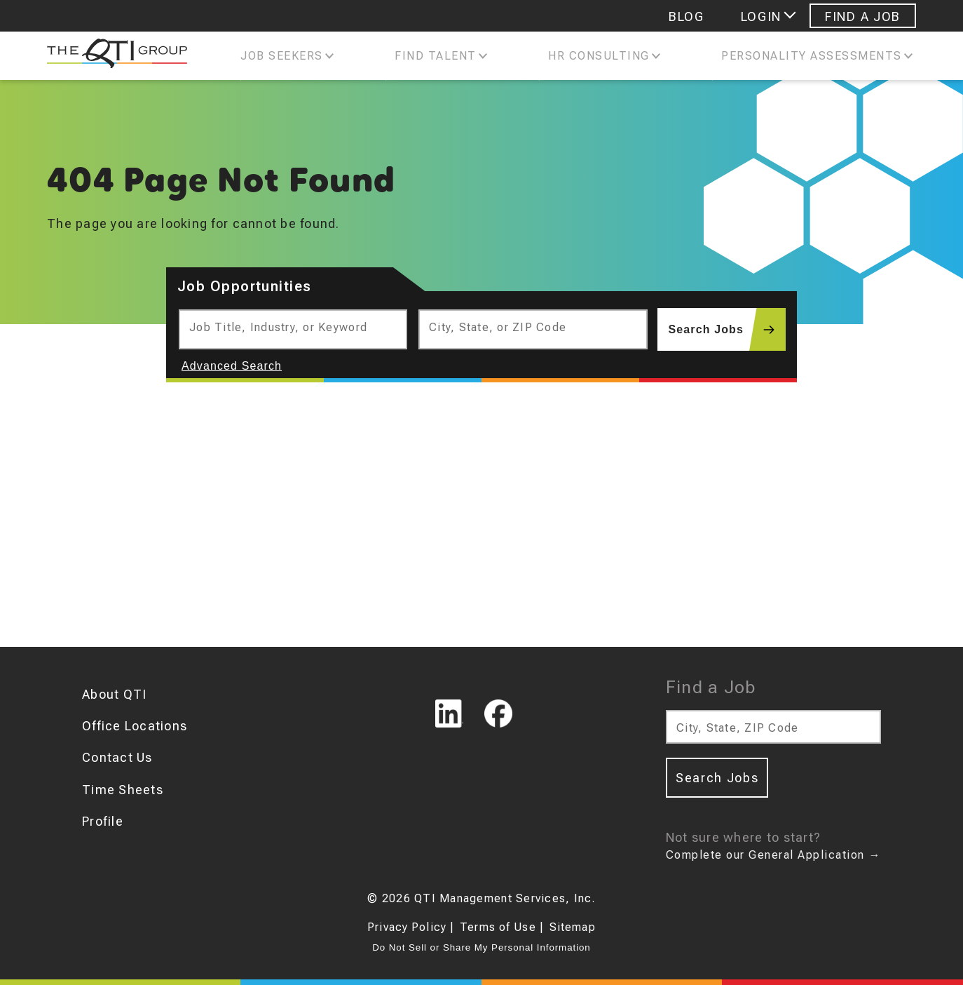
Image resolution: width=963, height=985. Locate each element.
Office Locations (134, 725)
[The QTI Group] (110, 56)
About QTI (114, 694)
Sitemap (572, 927)
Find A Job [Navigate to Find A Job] (863, 16)
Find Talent (436, 55)
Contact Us (117, 757)
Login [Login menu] (761, 16)
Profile (102, 821)
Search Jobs (727, 329)
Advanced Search (232, 366)
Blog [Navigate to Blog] (686, 16)
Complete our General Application (773, 855)
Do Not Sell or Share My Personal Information (481, 947)
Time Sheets (122, 789)
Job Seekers (281, 55)
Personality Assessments (811, 55)
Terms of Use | (502, 927)
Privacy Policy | (410, 927)
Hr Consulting (599, 55)
